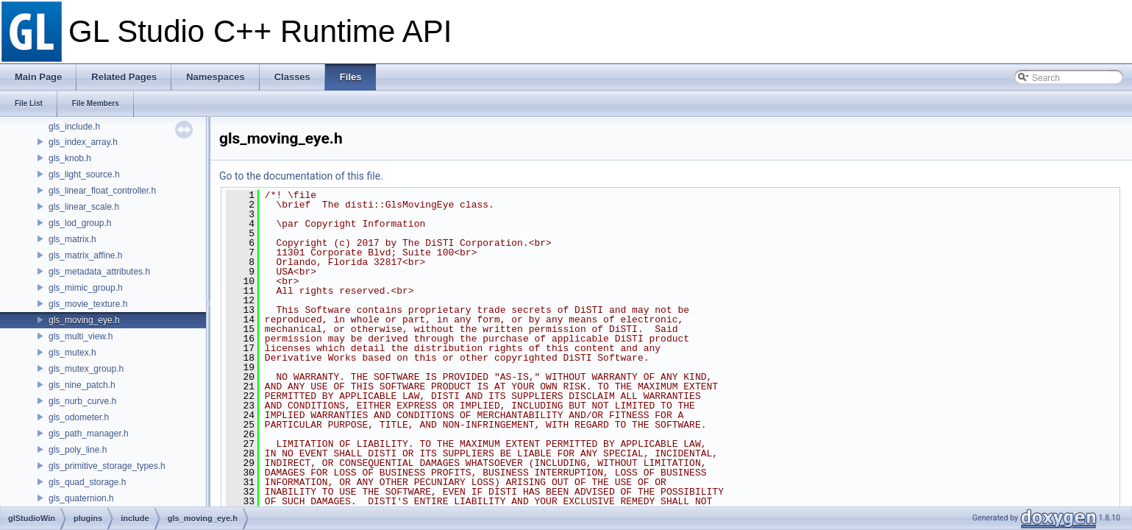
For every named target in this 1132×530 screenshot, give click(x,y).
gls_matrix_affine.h (86, 255)
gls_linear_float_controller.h (102, 191)
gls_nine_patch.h (82, 385)
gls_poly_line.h (78, 450)
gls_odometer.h (79, 417)
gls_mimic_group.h (86, 288)
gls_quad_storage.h (87, 482)
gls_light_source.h (84, 174)
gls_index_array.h (83, 142)
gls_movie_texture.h (88, 304)
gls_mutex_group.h (86, 369)
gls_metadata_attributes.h (99, 271)
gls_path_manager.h (89, 433)
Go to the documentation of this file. (301, 176)
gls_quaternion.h (81, 498)
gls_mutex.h (72, 352)
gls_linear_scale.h (84, 207)
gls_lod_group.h (80, 223)
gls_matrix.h (72, 239)
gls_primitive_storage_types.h (107, 466)
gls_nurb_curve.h (82, 401)
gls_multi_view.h (81, 336)
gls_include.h (74, 126)
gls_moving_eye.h (84, 320)
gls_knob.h (70, 158)
